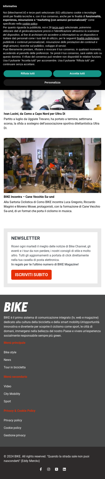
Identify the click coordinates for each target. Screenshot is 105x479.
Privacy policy (13, 420)
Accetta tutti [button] (77, 73)
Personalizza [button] (52, 82)
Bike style (10, 352)
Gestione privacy (15, 435)
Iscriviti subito (31, 274)
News (7, 360)
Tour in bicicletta (15, 367)
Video (7, 386)
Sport (7, 401)
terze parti (58, 27)
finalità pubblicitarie (88, 38)
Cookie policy (12, 428)
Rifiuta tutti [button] (28, 73)
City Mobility (12, 394)
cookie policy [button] (29, 23)
